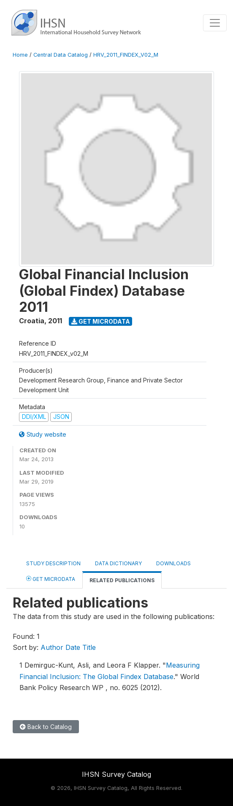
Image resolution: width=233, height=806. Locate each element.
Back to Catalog (46, 726)
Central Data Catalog (60, 55)
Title (89, 647)
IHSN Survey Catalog (116, 774)
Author (52, 647)
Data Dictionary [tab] (118, 563)
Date (72, 647)
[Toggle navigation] (215, 22)
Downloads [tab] (173, 563)
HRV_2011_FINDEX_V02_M (125, 55)
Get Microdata (100, 321)
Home (20, 55)
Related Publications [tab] (121, 580)
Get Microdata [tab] (50, 578)
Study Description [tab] (53, 563)
